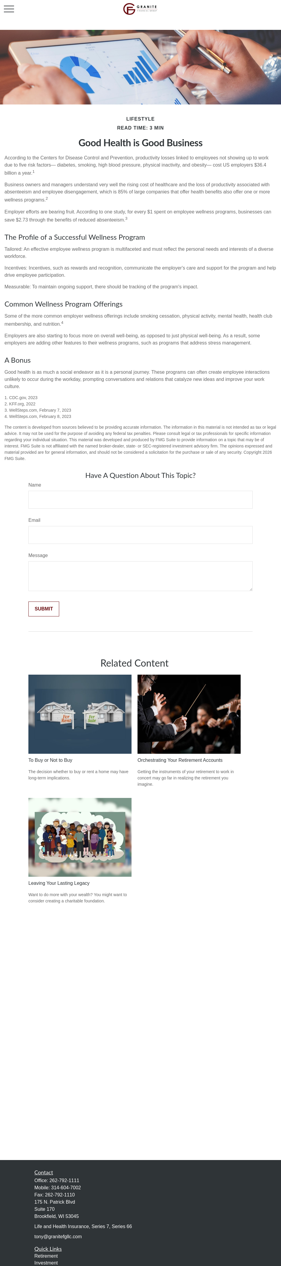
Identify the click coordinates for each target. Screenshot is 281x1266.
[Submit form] (43, 609)
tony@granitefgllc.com (58, 1236)
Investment (46, 1262)
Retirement (46, 1256)
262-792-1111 (64, 1180)
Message (38, 555)
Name (34, 484)
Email (34, 520)
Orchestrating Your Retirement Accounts (180, 760)
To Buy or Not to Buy (50, 760)
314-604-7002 (66, 1187)
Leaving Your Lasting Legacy (59, 883)
